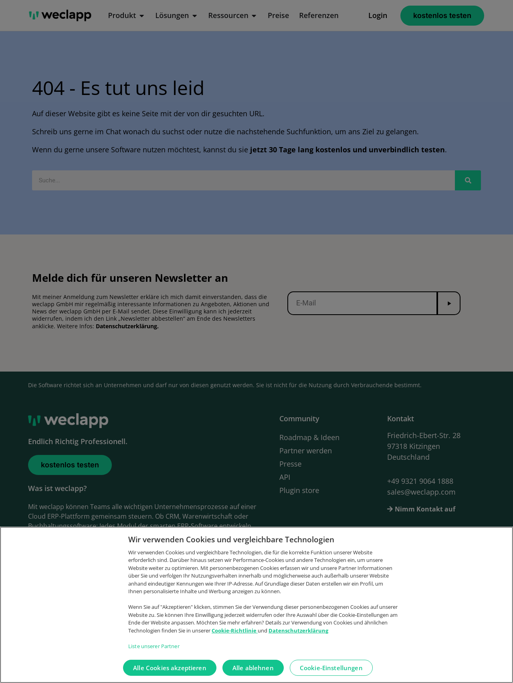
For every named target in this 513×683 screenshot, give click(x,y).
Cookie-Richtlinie (235, 637)
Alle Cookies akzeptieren (169, 675)
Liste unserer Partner (154, 653)
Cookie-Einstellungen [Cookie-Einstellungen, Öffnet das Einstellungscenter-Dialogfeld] (331, 675)
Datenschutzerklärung (298, 637)
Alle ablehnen (253, 675)
